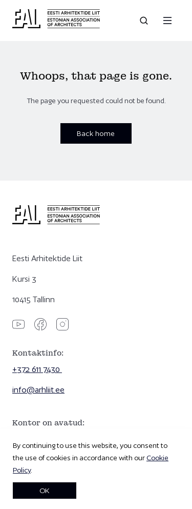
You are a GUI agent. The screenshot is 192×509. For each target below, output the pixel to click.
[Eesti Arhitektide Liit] (56, 26)
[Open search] (145, 20)
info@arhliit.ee (38, 390)
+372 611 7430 (37, 369)
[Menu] (167, 20)
